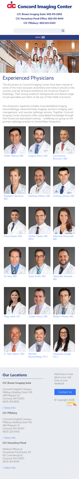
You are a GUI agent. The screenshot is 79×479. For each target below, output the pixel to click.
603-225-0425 (48, 23)
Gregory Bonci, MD (39, 154)
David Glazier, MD (15, 235)
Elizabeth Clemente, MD (15, 196)
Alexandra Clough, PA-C (64, 354)
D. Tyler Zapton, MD (15, 352)
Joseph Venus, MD (39, 315)
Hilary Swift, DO (15, 315)
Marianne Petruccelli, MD (64, 236)
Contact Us (65, 392)
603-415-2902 (54, 14)
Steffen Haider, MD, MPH (39, 236)
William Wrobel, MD (64, 315)
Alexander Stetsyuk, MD (64, 276)
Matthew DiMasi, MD (39, 194)
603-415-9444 (55, 18)
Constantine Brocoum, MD (64, 155)
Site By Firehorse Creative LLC (70, 403)
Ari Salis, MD (15, 275)
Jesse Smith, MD (39, 275)
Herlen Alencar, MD (15, 154)
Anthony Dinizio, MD (64, 194)
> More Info (9, 407)
